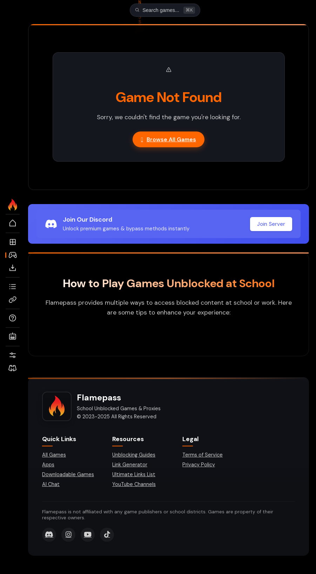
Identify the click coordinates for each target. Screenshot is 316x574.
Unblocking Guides (133, 455)
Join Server (271, 224)
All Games (54, 455)
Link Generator (129, 465)
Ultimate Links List (133, 475)
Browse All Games (168, 140)
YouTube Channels (134, 485)
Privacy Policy (198, 465)
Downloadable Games (68, 475)
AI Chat (51, 485)
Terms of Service (202, 455)
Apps (48, 465)
